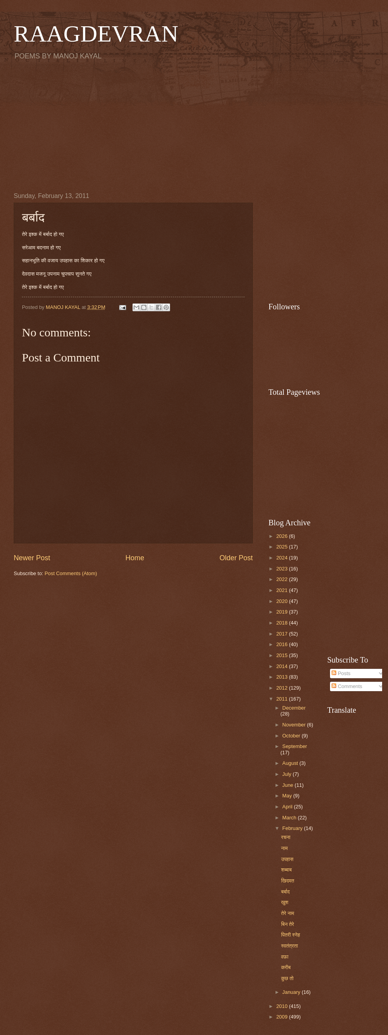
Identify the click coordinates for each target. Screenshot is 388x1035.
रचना (285, 837)
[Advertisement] (194, 126)
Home (134, 558)
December (293, 708)
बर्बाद (285, 892)
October (291, 736)
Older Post (236, 558)
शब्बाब (286, 870)
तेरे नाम (287, 913)
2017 (282, 634)
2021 (282, 590)
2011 (282, 699)
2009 (282, 1017)
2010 (282, 1006)
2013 (282, 677)
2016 (282, 644)
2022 (282, 579)
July (287, 774)
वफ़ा (284, 957)
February (293, 828)
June (288, 785)
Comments (347, 686)
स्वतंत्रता (289, 946)
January (291, 992)
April (288, 807)
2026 (282, 536)
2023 (282, 569)
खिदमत (287, 881)
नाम (284, 848)
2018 (282, 623)
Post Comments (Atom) (71, 573)
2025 (282, 547)
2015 (282, 655)
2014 (282, 666)
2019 (282, 612)
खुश (284, 902)
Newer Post (32, 558)
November (294, 725)
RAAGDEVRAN (96, 34)
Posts (341, 673)
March (289, 818)
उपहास (287, 859)
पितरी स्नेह (290, 935)
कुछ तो (287, 978)
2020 (282, 601)
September (294, 746)
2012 (282, 688)
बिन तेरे (287, 924)
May (287, 796)
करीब (286, 967)
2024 (282, 558)
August (290, 763)
